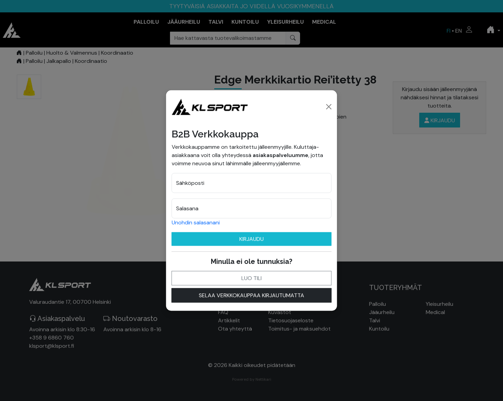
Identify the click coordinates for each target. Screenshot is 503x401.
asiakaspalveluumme (280, 154)
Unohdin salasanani (196, 222)
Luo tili (251, 277)
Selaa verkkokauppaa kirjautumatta (251, 295)
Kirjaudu (251, 238)
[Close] (328, 106)
